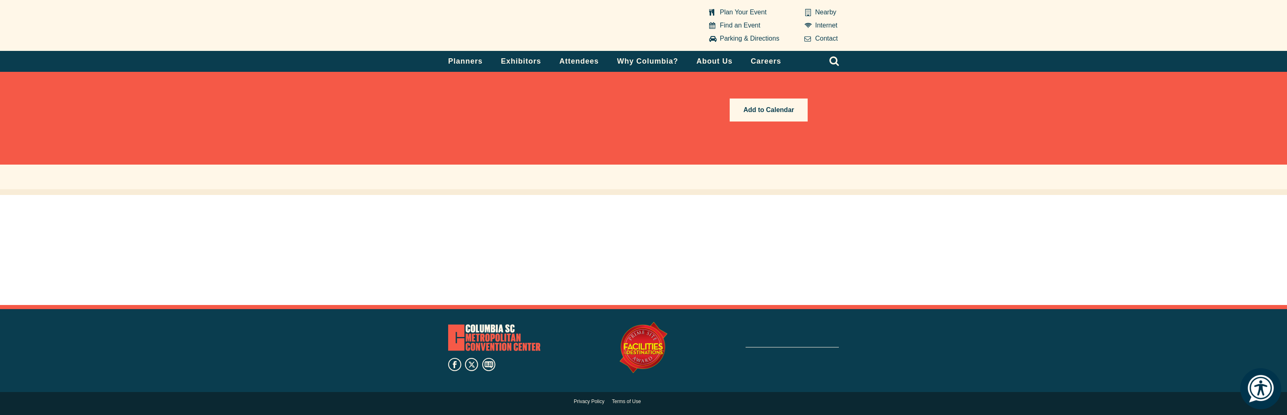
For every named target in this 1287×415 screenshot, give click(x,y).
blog (488, 364)
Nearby (825, 12)
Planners (465, 61)
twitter (471, 364)
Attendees (579, 61)
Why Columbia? (647, 61)
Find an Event (740, 25)
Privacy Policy (589, 401)
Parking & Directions (749, 38)
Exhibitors (521, 61)
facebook (454, 364)
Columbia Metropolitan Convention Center (499, 26)
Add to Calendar (768, 109)
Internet (826, 25)
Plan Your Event (743, 12)
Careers (766, 61)
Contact (826, 38)
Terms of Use (626, 401)
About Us (714, 61)
